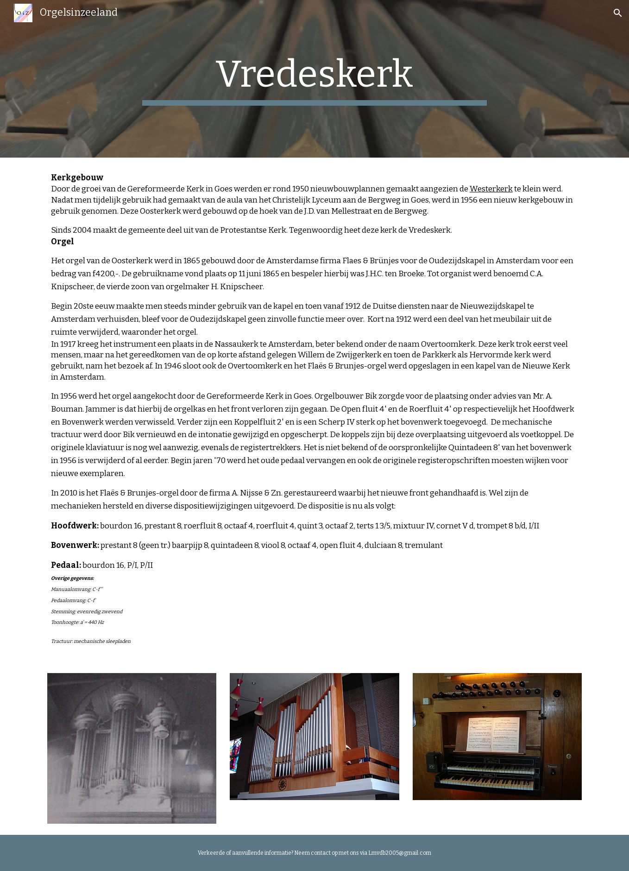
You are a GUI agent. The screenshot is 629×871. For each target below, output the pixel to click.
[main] (314, 78)
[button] (618, 13)
